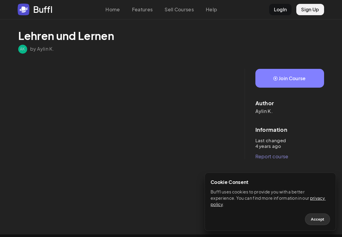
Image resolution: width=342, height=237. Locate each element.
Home (112, 9)
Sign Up (310, 9)
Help (211, 9)
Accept (317, 219)
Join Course (289, 78)
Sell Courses (179, 9)
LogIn (280, 9)
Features (142, 9)
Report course (272, 156)
